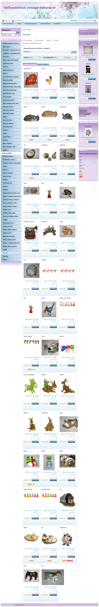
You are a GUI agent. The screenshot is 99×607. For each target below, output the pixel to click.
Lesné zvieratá (28, 40)
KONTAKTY (57, 23)
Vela (80, 156)
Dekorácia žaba (28, 489)
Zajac (61, 412)
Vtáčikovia (44, 145)
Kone (57, 40)
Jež (24, 145)
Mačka (25, 106)
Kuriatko (44, 259)
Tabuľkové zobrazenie (29, 64)
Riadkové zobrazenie (43, 64)
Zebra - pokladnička (29, 374)
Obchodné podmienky (30, 23)
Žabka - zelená (28, 336)
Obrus (88, 44)
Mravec (62, 336)
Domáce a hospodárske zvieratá (32, 43)
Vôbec (81, 174)
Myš (43, 183)
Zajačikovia (45, 412)
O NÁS (19, 23)
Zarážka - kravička (29, 221)
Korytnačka (63, 106)
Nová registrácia (18, 20)
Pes (43, 527)
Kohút (43, 68)
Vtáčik (43, 298)
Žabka (25, 451)
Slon (25, 566)
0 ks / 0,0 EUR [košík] (86, 20)
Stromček (88, 83)
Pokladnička (88, 126)
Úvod (24, 29)
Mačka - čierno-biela (65, 298)
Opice (61, 68)
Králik (61, 221)
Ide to (80, 162)
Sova (43, 336)
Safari (49, 40)
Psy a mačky (40, 40)
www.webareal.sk (19, 604)
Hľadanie (5, 30)
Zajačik (44, 374)
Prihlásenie (8, 20)
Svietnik (88, 63)
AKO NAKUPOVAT (45, 23)
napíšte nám (82, 116)
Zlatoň (61, 183)
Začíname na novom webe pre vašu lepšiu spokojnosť (87, 33)
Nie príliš (81, 168)
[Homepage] (8, 23)
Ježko (25, 183)
